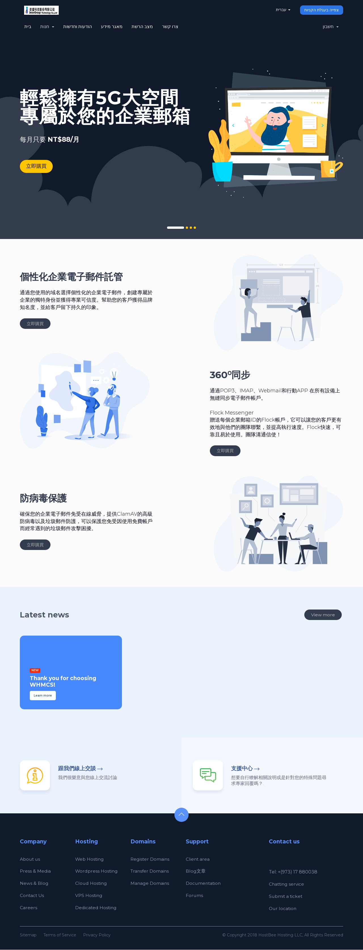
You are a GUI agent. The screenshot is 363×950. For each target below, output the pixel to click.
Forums (194, 895)
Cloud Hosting (91, 883)
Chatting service (287, 884)
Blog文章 (196, 871)
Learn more (43, 696)
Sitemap (28, 935)
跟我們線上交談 (77, 768)
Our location (283, 908)
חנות (47, 26)
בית (27, 26)
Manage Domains (150, 883)
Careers (28, 908)
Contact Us (32, 895)
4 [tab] (195, 228)
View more (323, 615)
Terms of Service (59, 935)
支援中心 (242, 768)
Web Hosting (90, 859)
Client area (198, 859)
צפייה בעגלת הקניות (321, 9)
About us (30, 859)
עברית (283, 9)
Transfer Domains (150, 871)
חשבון (331, 26)
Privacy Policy (97, 935)
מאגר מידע (112, 26)
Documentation (204, 883)
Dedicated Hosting (96, 908)
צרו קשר (170, 26)
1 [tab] (175, 228)
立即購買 (36, 166)
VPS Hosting (89, 895)
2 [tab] (187, 228)
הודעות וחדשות (77, 26)
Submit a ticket (286, 896)
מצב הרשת (142, 26)
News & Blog (34, 883)
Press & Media (35, 871)
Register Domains (150, 859)
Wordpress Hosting (97, 871)
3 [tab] (191, 228)
